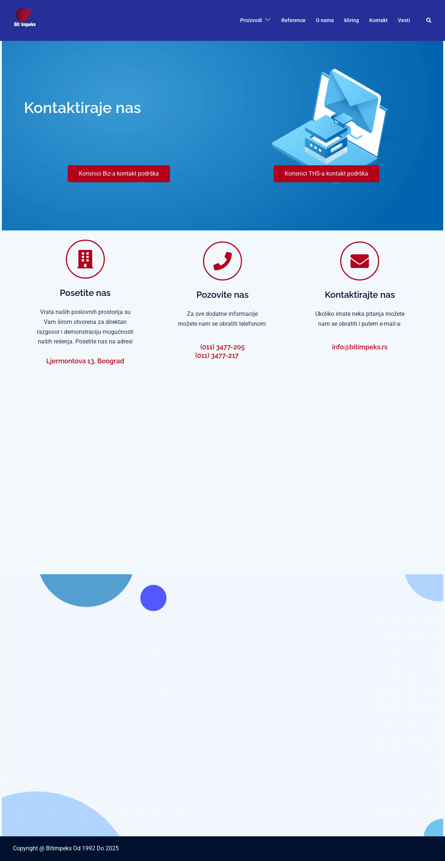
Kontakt (378, 20)
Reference (293, 20)
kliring (351, 20)
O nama (325, 20)
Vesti (404, 20)
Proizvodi (251, 20)
